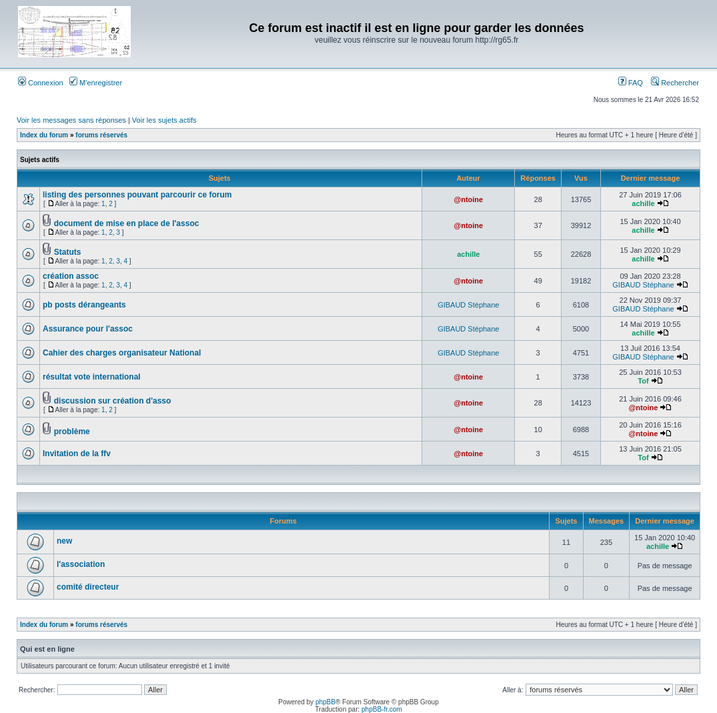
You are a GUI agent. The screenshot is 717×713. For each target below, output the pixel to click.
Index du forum (44, 135)
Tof (643, 381)
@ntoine (468, 199)
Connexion (40, 83)
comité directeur (88, 587)
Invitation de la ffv (77, 453)
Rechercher (675, 83)
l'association (81, 564)
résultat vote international (92, 377)
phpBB (325, 702)
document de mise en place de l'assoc (126, 223)
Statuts (67, 252)
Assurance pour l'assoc (88, 328)
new (64, 541)
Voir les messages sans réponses (71, 120)
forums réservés (101, 135)
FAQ (630, 83)
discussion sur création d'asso (112, 401)
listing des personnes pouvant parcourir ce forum (137, 194)
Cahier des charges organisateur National (122, 353)
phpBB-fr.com (382, 709)
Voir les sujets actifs (164, 120)
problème (72, 431)
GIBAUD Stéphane (643, 285)
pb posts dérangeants (84, 304)
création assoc (71, 276)
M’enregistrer (95, 83)
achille (643, 203)
